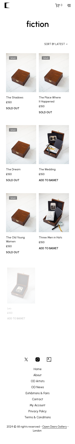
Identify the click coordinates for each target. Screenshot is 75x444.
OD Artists (37, 381)
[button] (58, 5)
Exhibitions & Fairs (37, 393)
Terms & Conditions (37, 417)
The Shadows (14, 97)
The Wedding (47, 169)
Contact (37, 399)
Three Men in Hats (50, 236)
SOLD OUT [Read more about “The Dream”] (12, 180)
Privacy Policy (37, 411)
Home (38, 369)
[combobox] (51, 44)
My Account (37, 405)
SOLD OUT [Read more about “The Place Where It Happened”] (45, 112)
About (37, 375)
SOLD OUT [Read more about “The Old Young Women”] (12, 252)
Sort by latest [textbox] (54, 44)
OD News (37, 387)
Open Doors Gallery (54, 426)
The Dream (13, 169)
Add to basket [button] (48, 180)
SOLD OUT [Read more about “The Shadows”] (12, 108)
